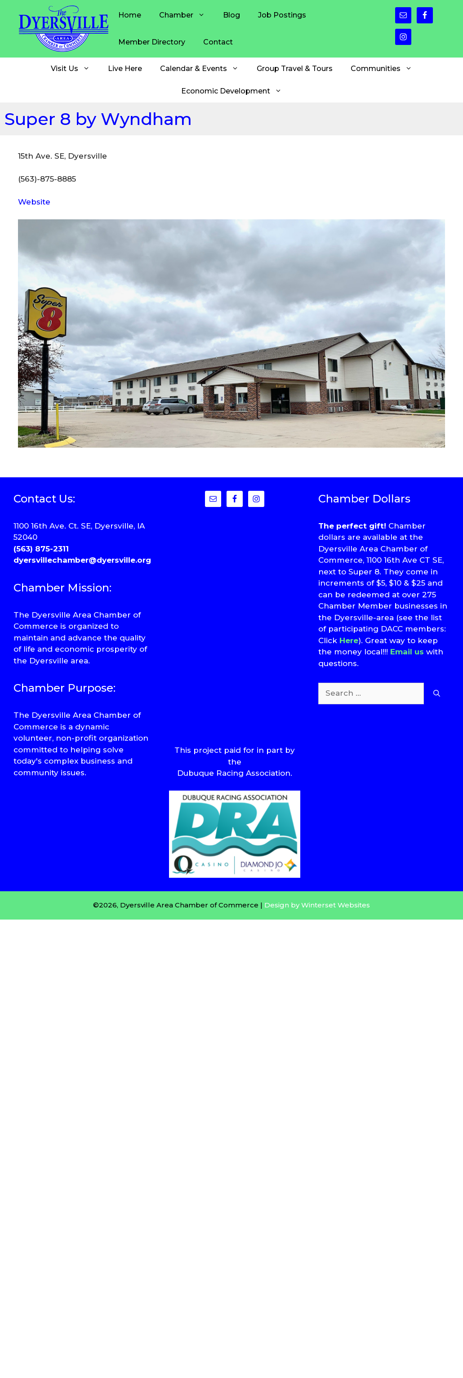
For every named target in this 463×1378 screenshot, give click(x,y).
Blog (231, 15)
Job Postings (282, 15)
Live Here (125, 68)
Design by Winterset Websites (317, 905)
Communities (386, 69)
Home (129, 15)
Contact (218, 42)
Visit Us (75, 69)
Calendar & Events (204, 69)
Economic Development (236, 91)
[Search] (437, 693)
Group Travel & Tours (295, 68)
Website (34, 201)
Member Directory (151, 42)
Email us (407, 651)
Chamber (186, 15)
